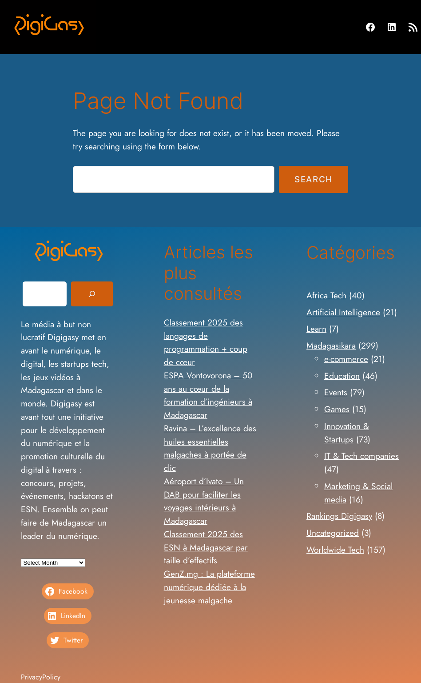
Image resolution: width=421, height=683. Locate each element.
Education (342, 376)
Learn (316, 328)
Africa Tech (326, 295)
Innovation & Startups (346, 433)
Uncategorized (332, 532)
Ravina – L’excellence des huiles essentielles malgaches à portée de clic (210, 448)
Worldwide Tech (335, 549)
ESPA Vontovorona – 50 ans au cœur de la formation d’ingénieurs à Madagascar (208, 395)
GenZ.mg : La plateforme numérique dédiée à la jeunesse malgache (209, 587)
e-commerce (346, 359)
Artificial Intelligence (343, 312)
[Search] (92, 293)
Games (337, 409)
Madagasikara (331, 345)
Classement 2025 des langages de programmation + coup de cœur (205, 342)
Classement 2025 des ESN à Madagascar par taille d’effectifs (206, 547)
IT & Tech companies (361, 456)
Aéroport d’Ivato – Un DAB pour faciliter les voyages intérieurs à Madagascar (204, 501)
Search (313, 179)
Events (335, 392)
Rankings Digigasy (339, 516)
